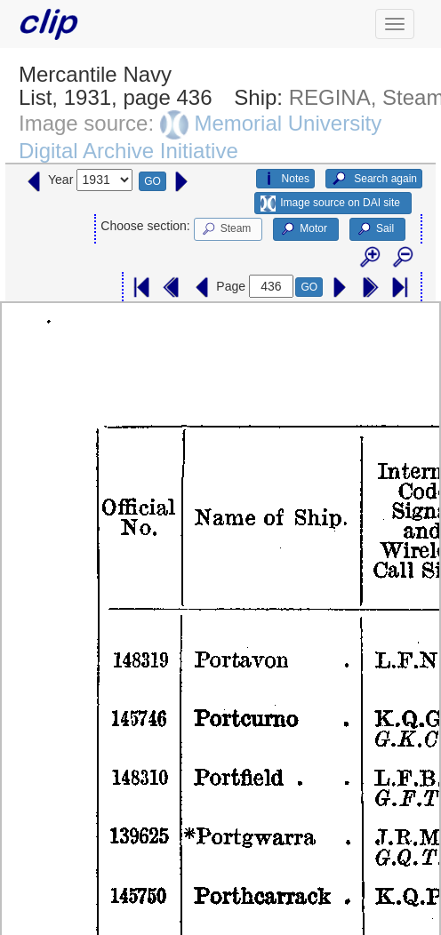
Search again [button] (374, 179)
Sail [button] (375, 229)
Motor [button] (303, 229)
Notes (285, 179)
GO (152, 181)
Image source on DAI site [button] (330, 204)
